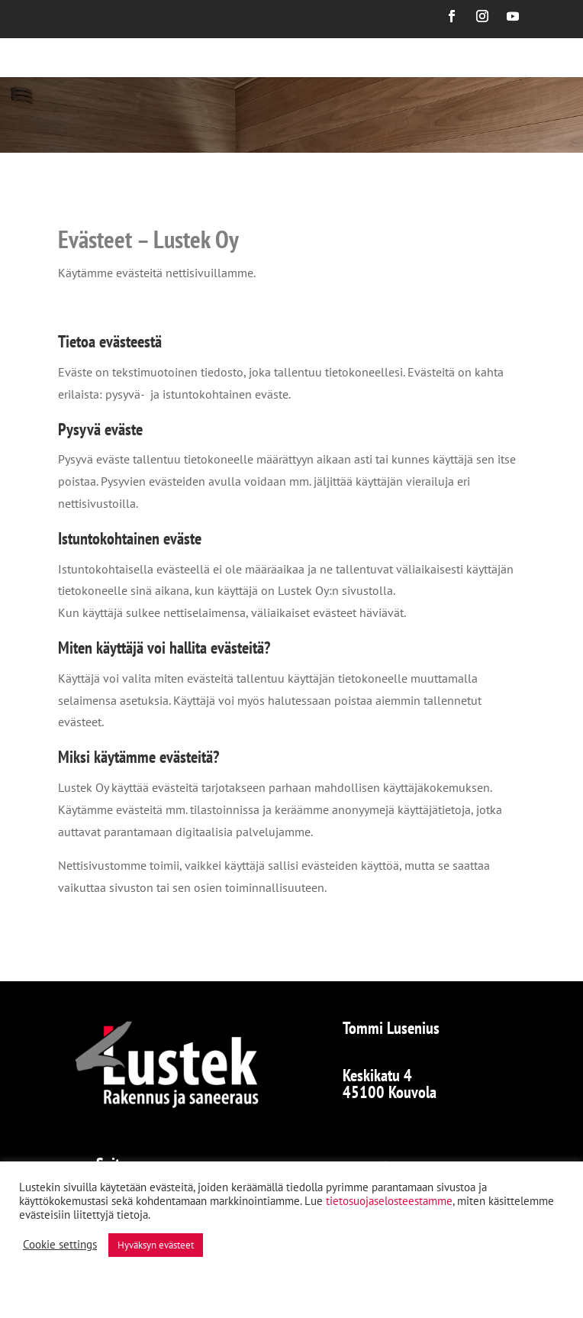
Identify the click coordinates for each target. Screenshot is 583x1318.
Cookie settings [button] (60, 1245)
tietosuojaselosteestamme (389, 1201)
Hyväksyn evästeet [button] (156, 1245)
